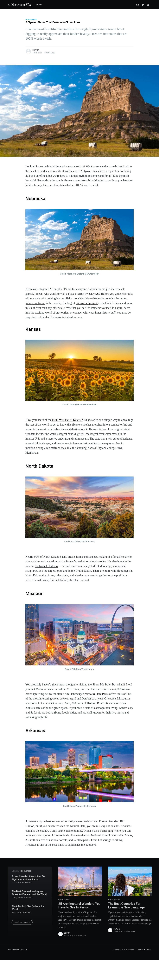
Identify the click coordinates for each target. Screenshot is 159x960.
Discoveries (31, 19)
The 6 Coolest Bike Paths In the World (28, 907)
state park (107, 830)
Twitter (140, 949)
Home (39, 5)
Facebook (130, 949)
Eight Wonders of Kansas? (67, 419)
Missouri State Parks (97, 693)
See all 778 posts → (22, 922)
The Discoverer (14, 949)
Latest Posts (118, 949)
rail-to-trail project (87, 303)
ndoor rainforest (35, 303)
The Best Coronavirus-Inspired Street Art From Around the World (29, 892)
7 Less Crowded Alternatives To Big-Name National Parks (28, 878)
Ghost (148, 949)
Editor (35, 50)
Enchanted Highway (47, 565)
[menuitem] (41, 4)
